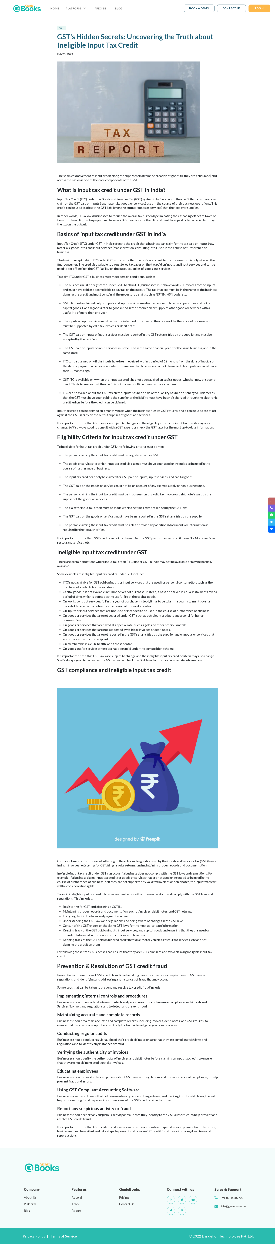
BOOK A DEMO (199, 8)
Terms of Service (64, 1236)
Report (76, 1210)
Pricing (124, 1197)
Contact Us (126, 1204)
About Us (30, 1197)
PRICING (100, 8)
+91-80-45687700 (231, 1197)
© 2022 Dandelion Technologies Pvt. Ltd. (221, 1236)
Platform (30, 1204)
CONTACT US (231, 8)
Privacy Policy (34, 1236)
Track (75, 1204)
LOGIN (259, 8)
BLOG (118, 8)
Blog (27, 1210)
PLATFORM (73, 8)
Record (77, 1197)
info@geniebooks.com (234, 1206)
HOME (54, 8)
